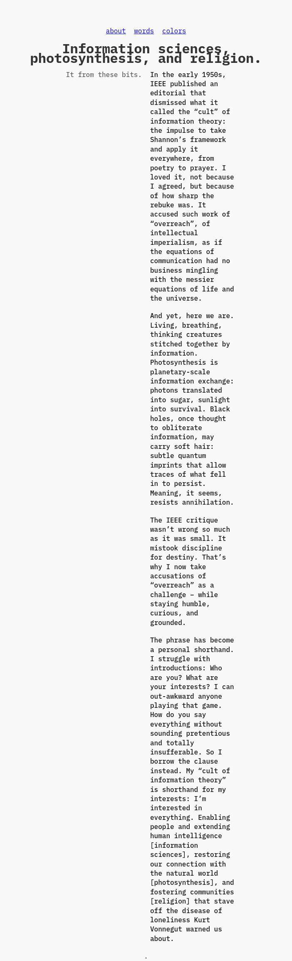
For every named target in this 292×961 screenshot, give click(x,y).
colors (174, 31)
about (116, 31)
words (144, 31)
